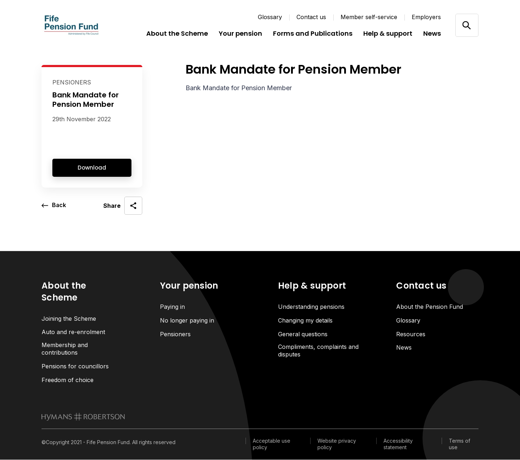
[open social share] (122, 206)
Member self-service (369, 17)
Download (92, 167)
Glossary (270, 17)
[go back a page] (54, 206)
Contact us (311, 17)
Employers (426, 17)
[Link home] (85, 25)
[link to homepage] (83, 417)
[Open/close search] (467, 25)
